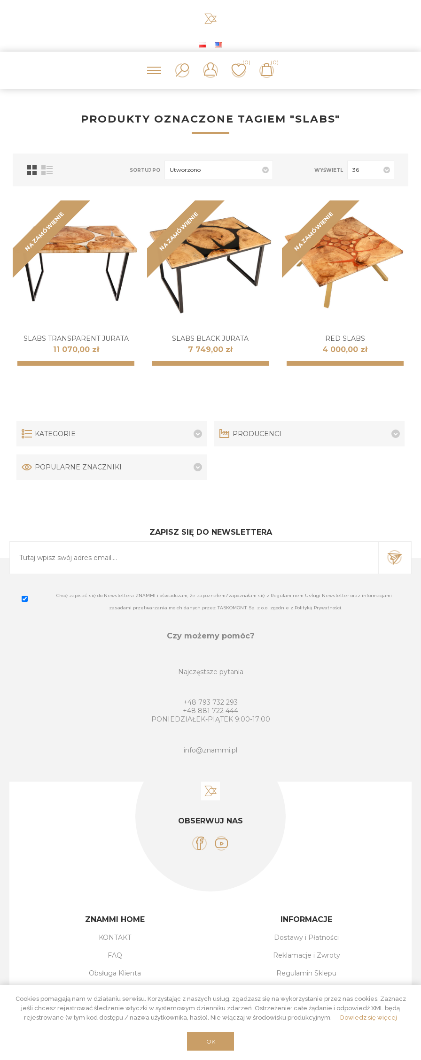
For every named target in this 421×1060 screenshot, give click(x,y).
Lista (47, 170)
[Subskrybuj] (194, 558)
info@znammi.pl (210, 750)
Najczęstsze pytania (210, 672)
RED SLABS (345, 338)
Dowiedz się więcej (368, 1017)
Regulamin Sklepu (306, 973)
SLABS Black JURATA (210, 338)
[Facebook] (199, 843)
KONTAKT (115, 937)
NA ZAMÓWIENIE (44, 231)
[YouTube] (221, 843)
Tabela (32, 170)
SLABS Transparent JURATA (76, 338)
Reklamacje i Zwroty (306, 955)
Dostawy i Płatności (306, 937)
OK (210, 1041)
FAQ (115, 955)
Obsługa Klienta (115, 973)
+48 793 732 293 (210, 702)
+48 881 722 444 (210, 711)
